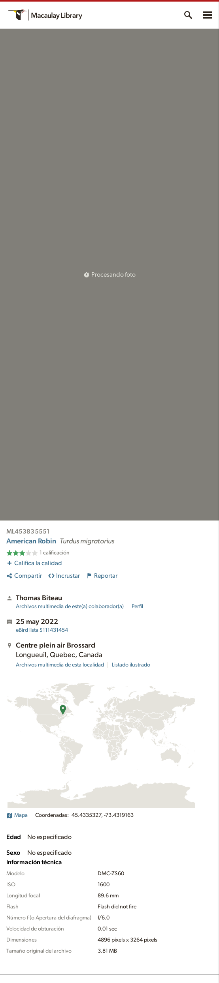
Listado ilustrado (131, 665)
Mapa (17, 815)
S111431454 (42, 630)
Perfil (137, 606)
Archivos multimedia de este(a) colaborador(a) (70, 606)
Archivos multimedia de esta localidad (60, 665)
